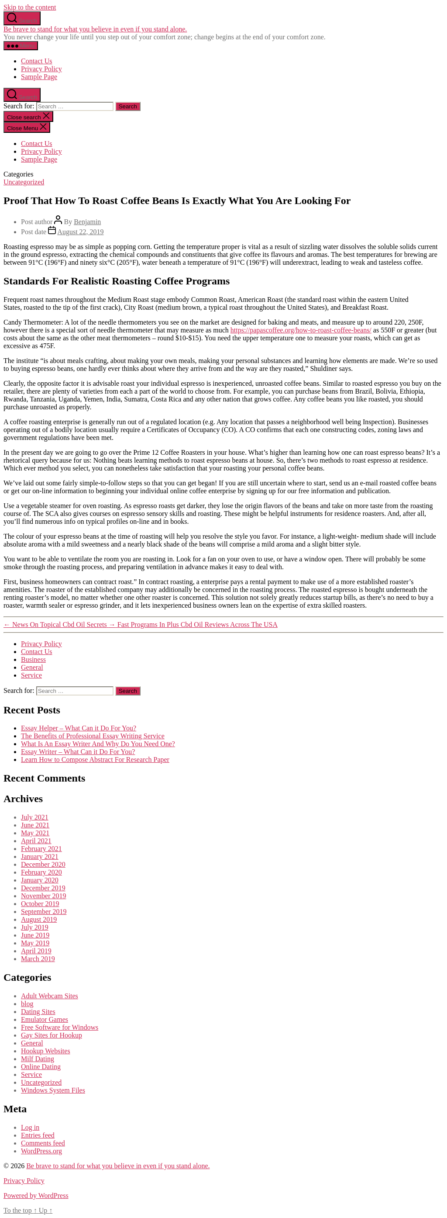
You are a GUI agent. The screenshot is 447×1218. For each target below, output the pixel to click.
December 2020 (43, 864)
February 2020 (41, 872)
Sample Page (39, 76)
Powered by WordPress (36, 1195)
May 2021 (35, 833)
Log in (30, 1127)
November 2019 (43, 896)
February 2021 (41, 848)
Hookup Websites (45, 1051)
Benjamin (87, 221)
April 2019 (36, 951)
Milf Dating (37, 1058)
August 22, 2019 (80, 231)
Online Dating (41, 1066)
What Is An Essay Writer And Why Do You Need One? (98, 743)
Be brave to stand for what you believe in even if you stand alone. (95, 29)
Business (33, 659)
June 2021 (35, 825)
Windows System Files (53, 1090)
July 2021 (34, 817)
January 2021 (39, 856)
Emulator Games (44, 1019)
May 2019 (35, 943)
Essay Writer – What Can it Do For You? (78, 751)
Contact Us (36, 61)
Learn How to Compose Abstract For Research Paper (95, 759)
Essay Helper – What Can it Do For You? (78, 728)
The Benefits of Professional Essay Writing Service (93, 736)
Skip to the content (29, 7)
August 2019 (39, 919)
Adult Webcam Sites (49, 996)
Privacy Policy (41, 69)
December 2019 (43, 888)
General (32, 667)
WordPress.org (41, 1151)
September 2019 (43, 911)
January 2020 (39, 880)
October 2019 (40, 903)
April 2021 (36, 840)
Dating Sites (38, 1011)
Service (31, 675)
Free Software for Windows (59, 1027)
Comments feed (43, 1143)
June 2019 (35, 935)
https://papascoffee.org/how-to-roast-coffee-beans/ (300, 330)
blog (27, 1003)
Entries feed (38, 1135)
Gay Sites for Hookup (51, 1035)
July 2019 (34, 927)
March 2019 (38, 958)
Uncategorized (23, 182)
